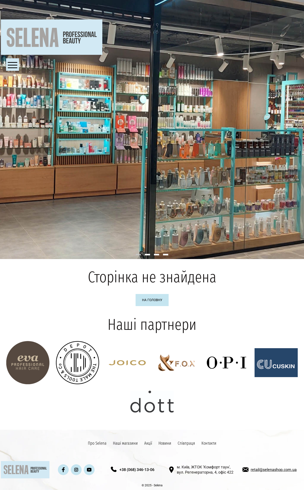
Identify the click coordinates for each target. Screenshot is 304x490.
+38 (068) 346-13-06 (136, 469)
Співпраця (186, 443)
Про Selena (97, 443)
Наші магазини (125, 443)
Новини (164, 443)
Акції (148, 443)
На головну (152, 300)
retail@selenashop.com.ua (274, 469)
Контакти (208, 443)
